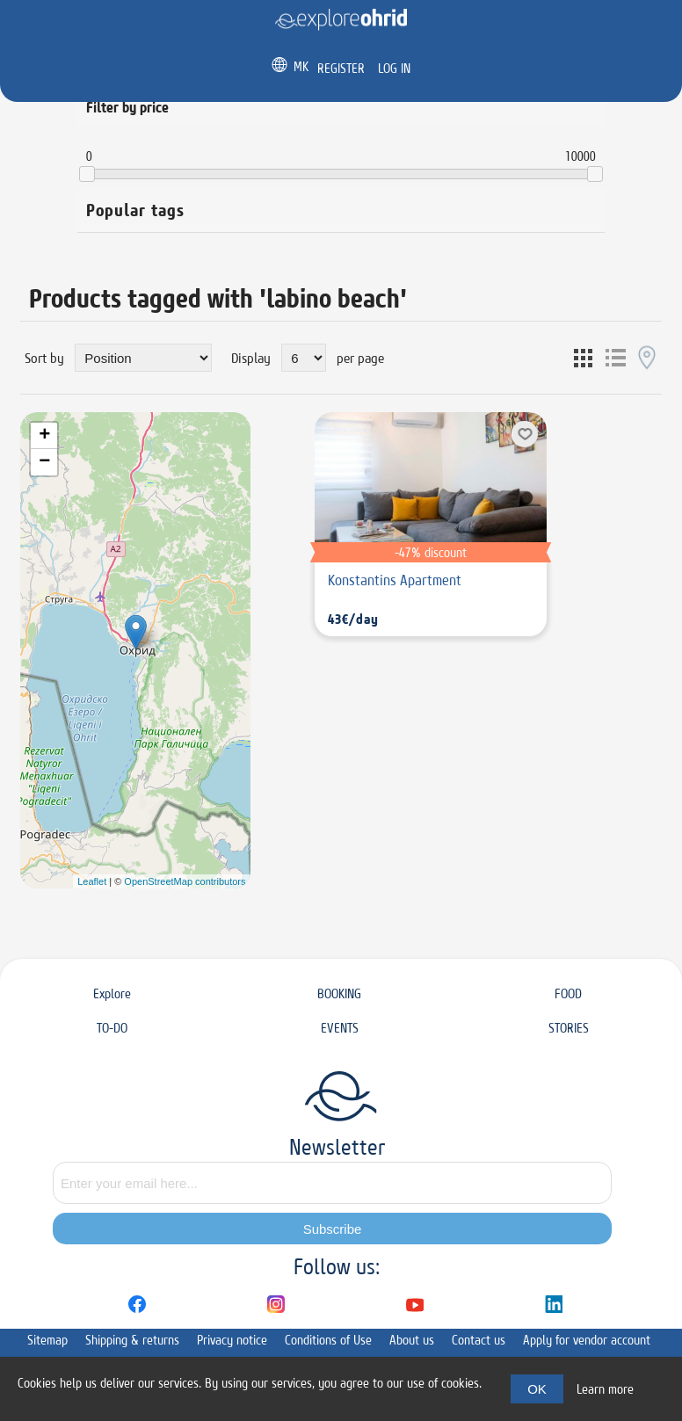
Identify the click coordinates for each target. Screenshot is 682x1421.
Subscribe (332, 1229)
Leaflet (91, 881)
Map (646, 358)
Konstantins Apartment (394, 580)
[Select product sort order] (143, 358)
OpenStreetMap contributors (184, 881)
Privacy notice (232, 1339)
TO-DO (112, 1027)
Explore (112, 993)
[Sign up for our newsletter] (332, 1183)
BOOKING (339, 993)
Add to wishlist (525, 434)
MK (301, 66)
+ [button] (44, 436)
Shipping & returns (132, 1339)
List (615, 358)
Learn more (605, 1389)
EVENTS (340, 1027)
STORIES (568, 1027)
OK (537, 1388)
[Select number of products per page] (303, 358)
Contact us (478, 1339)
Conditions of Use (328, 1339)
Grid (583, 358)
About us (411, 1339)
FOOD (568, 993)
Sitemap (47, 1339)
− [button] (44, 462)
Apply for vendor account (586, 1339)
